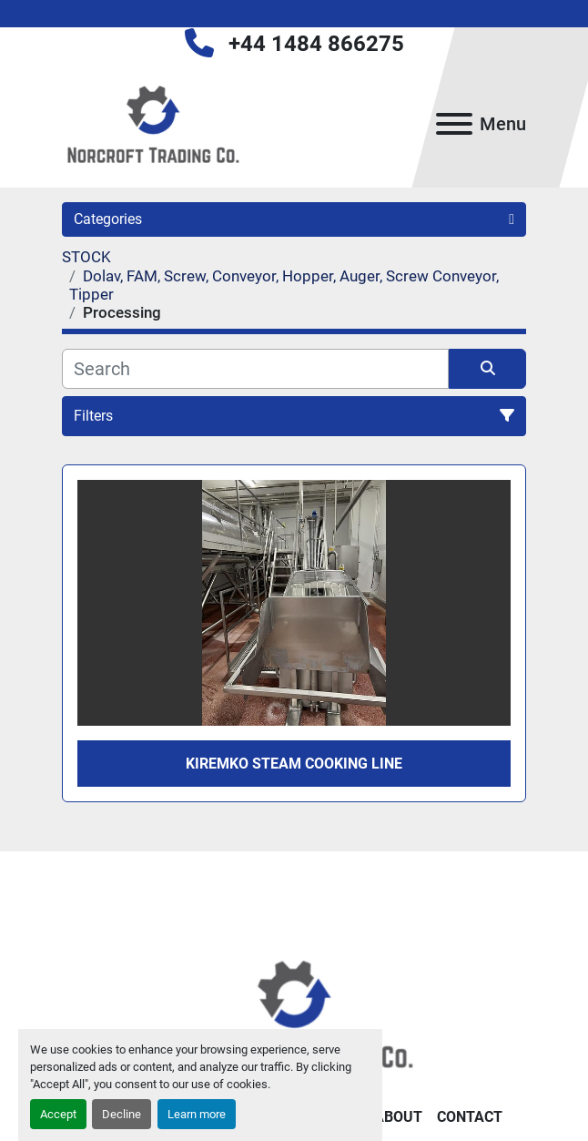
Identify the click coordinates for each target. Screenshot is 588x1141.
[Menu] (454, 124)
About (398, 1117)
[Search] (255, 369)
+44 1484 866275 (316, 43)
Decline (121, 1114)
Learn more (196, 1114)
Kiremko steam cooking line (294, 763)
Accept (58, 1114)
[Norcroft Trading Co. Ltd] (294, 1012)
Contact (469, 1117)
